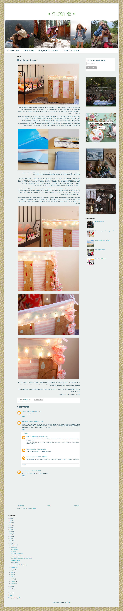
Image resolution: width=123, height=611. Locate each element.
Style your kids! (14, 549)
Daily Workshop (71, 50)
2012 (11, 586)
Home (48, 505)
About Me (29, 50)
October (13, 547)
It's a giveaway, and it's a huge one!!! (104, 231)
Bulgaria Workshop (48, 50)
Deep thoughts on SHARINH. (102, 240)
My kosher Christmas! (100, 259)
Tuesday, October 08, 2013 (33, 411)
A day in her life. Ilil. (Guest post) (19, 565)
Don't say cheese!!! (100, 249)
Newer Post (21, 505)
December (14, 545)
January (13, 583)
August (13, 570)
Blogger (68, 602)
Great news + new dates (17, 553)
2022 (11, 522)
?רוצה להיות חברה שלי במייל (95, 60)
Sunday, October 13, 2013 (39, 449)
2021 (11, 525)
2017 (11, 534)
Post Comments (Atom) (30, 508)
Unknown (29, 449)
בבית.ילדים (54, 389)
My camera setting (15, 560)
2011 (11, 588)
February (13, 581)
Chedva (24, 411)
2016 (11, 536)
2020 (11, 527)
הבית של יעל (21, 401)
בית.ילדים (77, 180)
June (12, 574)
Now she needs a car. (16, 556)
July (12, 572)
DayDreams (25, 421)
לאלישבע (67, 384)
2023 (11, 520)
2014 (11, 540)
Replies (25, 433)
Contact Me (13, 50)
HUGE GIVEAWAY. (100, 221)
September (14, 567)
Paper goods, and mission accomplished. (21, 558)
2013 (11, 543)
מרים (23, 471)
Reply (23, 416)
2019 (11, 529)
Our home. (13, 551)
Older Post (76, 505)
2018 (11, 531)
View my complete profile (14, 598)
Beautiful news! (14, 562)
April (12, 576)
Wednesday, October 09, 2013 (39, 436)
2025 (11, 518)
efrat (28, 436)
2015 (11, 538)
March (12, 579)
